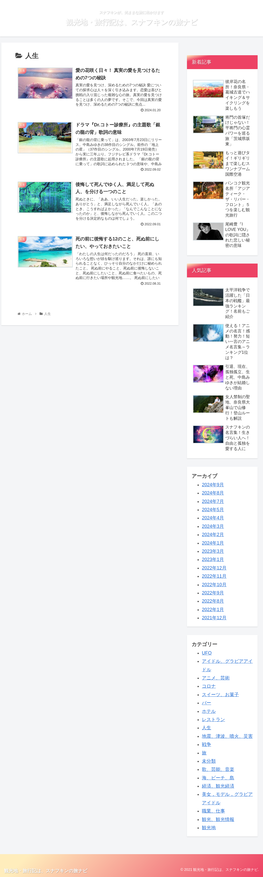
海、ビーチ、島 (218, 777)
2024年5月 (213, 509)
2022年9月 (213, 592)
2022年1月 (213, 609)
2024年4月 (213, 517)
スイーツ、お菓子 (220, 694)
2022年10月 (214, 584)
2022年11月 (214, 576)
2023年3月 (213, 551)
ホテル (209, 711)
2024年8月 (213, 493)
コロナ (209, 686)
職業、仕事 (213, 811)
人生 (206, 727)
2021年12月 (214, 617)
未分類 (209, 761)
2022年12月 (214, 568)
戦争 (206, 744)
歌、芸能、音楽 (218, 769)
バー (206, 702)
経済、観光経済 (218, 786)
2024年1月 (213, 543)
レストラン (213, 719)
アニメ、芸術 (216, 677)
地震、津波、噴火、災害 (227, 736)
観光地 (209, 827)
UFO (207, 653)
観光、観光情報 (218, 819)
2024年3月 (213, 526)
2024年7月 (213, 501)
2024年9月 (213, 484)
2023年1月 (213, 559)
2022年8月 (213, 601)
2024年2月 (213, 534)
